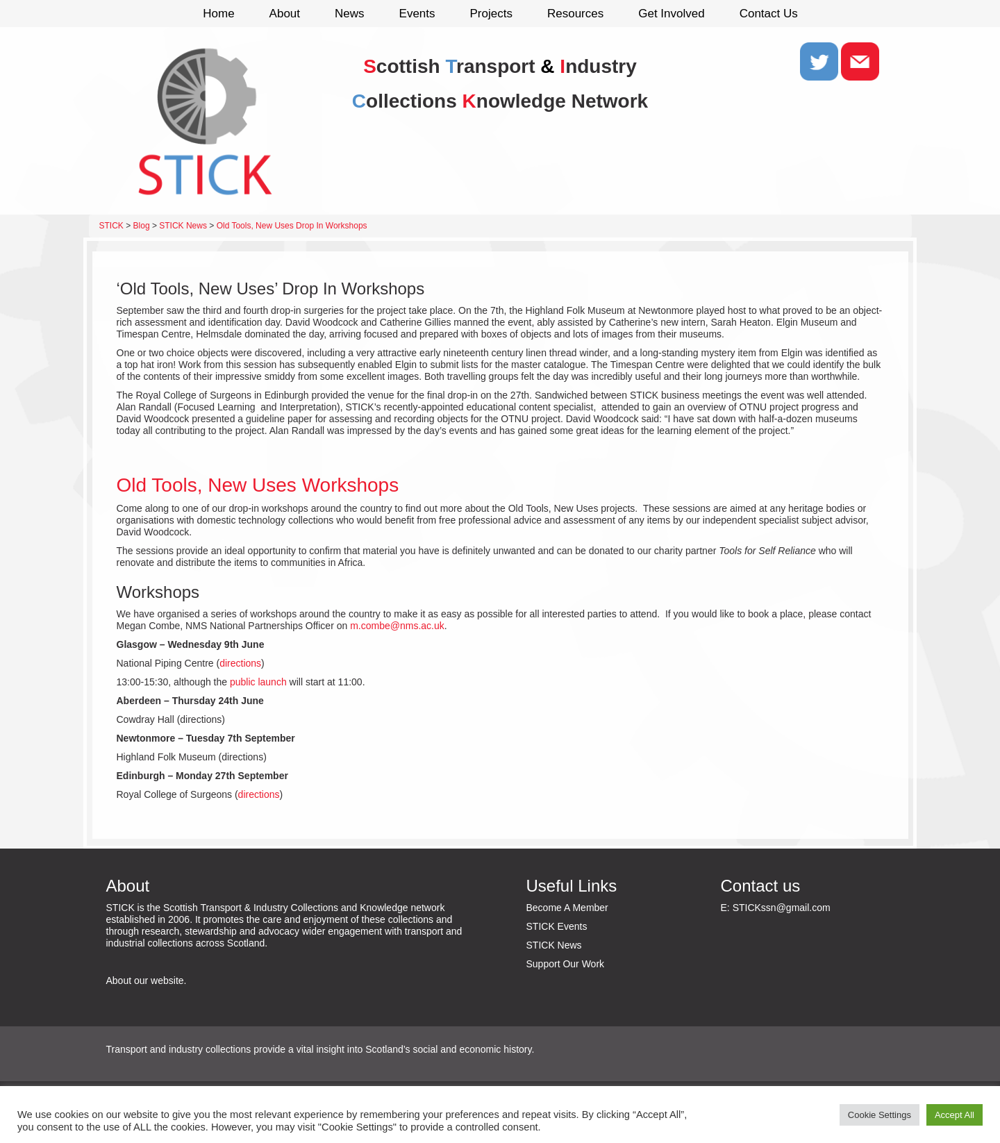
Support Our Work (565, 963)
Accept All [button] (954, 1115)
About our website (145, 980)
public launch (258, 681)
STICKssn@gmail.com (782, 907)
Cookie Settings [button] (879, 1115)
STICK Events (557, 926)
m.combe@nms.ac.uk (397, 625)
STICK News (554, 945)
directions (240, 663)
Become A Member (567, 907)
